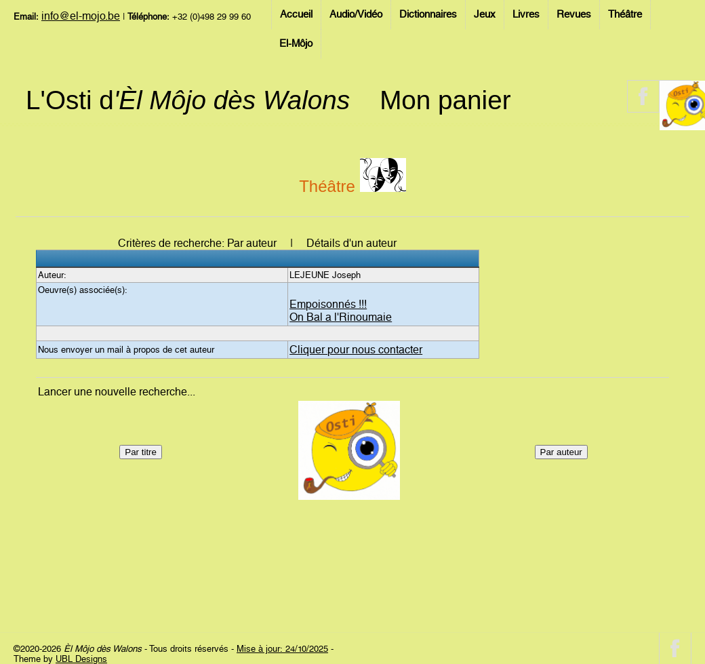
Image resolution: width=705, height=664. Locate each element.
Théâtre (625, 14)
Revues (574, 14)
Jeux (485, 14)
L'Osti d (188, 100)
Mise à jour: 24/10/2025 (282, 649)
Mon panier (445, 100)
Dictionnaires (428, 14)
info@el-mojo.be (80, 15)
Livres (526, 14)
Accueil (296, 14)
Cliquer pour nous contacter (355, 349)
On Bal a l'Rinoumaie (340, 317)
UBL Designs (81, 659)
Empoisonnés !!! (328, 304)
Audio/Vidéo (355, 14)
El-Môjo (296, 43)
